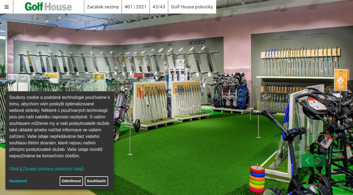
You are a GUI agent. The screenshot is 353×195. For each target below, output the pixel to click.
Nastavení (18, 181)
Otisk (14, 169)
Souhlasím (96, 181)
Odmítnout (71, 181)
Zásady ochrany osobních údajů (53, 169)
